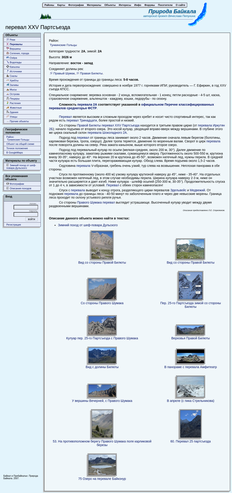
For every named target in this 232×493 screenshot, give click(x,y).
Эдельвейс (178, 190)
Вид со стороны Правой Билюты (102, 262)
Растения (13, 103)
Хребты (12, 80)
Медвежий (197, 190)
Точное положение (17, 148)
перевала (213, 141)
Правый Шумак (64, 73)
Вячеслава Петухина (181, 16)
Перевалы (14, 44)
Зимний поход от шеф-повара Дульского (21, 166)
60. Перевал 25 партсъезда (190, 441)
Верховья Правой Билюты (190, 338)
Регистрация (13, 224)
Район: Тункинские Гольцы (17, 138)
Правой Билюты (89, 125)
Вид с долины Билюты (102, 367)
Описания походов (18, 188)
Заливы (12, 84)
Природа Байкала (172, 11)
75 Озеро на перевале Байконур (102, 479)
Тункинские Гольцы (63, 45)
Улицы (11, 116)
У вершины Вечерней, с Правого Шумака (102, 401)
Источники (14, 71)
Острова (12, 93)
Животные (14, 107)
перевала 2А (87, 104)
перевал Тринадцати (81, 120)
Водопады (14, 62)
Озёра (11, 57)
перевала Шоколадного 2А (107, 132)
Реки (10, 39)
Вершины (13, 48)
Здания (12, 112)
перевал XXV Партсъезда (121, 125)
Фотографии (15, 183)
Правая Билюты (91, 73)
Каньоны (13, 66)
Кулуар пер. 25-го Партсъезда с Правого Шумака (102, 338)
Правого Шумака (89, 202)
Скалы (11, 75)
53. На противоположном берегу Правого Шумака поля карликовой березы (102, 443)
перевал (83, 137)
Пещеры (12, 98)
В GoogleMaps (14, 152)
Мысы (11, 89)
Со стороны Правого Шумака (102, 303)
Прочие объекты (17, 121)
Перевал (65, 117)
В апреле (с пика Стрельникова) (190, 401)
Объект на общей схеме (20, 144)
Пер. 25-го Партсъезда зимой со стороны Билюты (190, 304)
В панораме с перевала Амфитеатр (190, 367)
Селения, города (17, 53)
